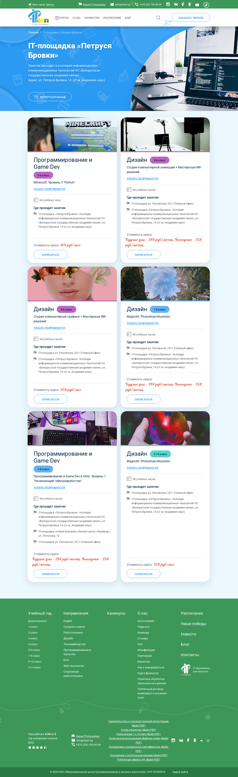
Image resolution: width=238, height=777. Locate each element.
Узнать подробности (49, 189)
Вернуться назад (52, 97)
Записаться (50, 254)
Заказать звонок (191, 17)
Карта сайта (180, 772)
